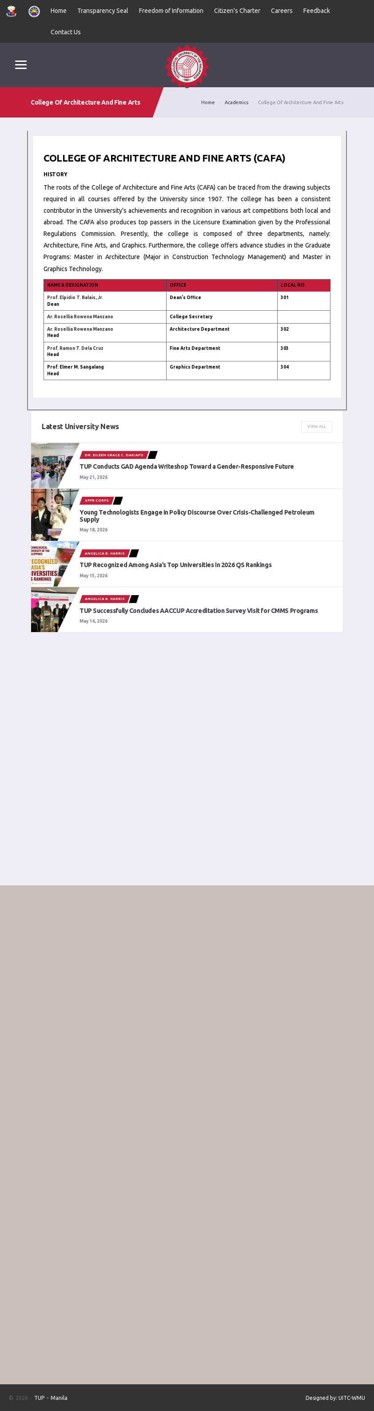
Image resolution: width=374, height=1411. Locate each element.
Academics (236, 102)
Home (59, 10)
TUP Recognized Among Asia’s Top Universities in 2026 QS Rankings (175, 564)
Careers (282, 10)
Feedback (316, 10)
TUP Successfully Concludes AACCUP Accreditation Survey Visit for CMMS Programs (199, 610)
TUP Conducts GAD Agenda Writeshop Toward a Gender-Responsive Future (187, 466)
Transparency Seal (102, 10)
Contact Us (66, 32)
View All (316, 426)
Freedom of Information (171, 10)
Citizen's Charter (237, 10)
